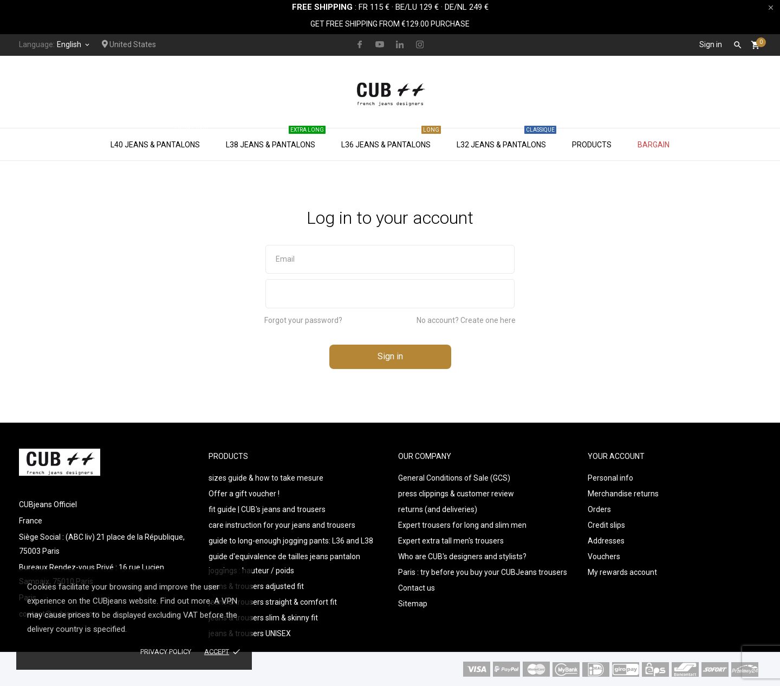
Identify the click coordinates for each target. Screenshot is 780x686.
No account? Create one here (466, 320)
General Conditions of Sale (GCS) (454, 478)
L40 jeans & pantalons (160, 138)
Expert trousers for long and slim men (462, 525)
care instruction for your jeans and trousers (282, 525)
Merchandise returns (623, 493)
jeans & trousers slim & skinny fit (263, 617)
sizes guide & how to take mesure (266, 478)
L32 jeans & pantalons (506, 138)
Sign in (390, 356)
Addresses (606, 540)
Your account (616, 456)
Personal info (610, 478)
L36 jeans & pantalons (391, 138)
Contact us (416, 588)
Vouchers (604, 556)
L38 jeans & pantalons (276, 138)
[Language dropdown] (74, 44)
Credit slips (606, 525)
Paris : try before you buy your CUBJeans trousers (482, 572)
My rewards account (622, 572)
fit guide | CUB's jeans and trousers (267, 509)
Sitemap (412, 603)
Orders (599, 509)
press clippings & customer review (456, 493)
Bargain (654, 144)
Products (592, 144)
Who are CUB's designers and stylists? (462, 556)
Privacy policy (165, 652)
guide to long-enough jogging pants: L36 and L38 (291, 540)
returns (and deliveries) (437, 509)
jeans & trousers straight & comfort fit (273, 602)
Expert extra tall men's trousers (451, 540)
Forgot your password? (303, 320)
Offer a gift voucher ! (244, 493)
